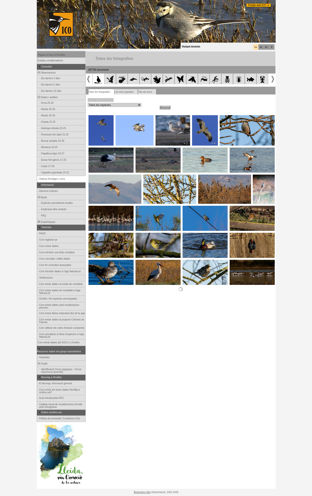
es (261, 47)
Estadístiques (46, 222)
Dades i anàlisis (47, 97)
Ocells (42, 363)
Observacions (46, 72)
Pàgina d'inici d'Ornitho (51, 55)
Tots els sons (145, 92)
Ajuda (42, 197)
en (266, 47)
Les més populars (124, 92)
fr (272, 47)
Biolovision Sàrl (142, 492)
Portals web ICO (257, 5)
